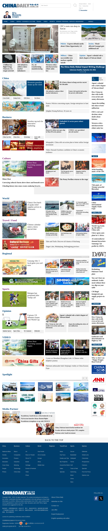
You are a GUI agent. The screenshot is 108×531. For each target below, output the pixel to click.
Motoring (16, 465)
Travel (5, 220)
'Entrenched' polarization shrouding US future (82, 212)
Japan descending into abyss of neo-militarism (78, 325)
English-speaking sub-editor (60, 518)
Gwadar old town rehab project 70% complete (69, 430)
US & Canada (41, 455)
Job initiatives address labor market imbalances (55, 92)
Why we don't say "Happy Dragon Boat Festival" (98, 360)
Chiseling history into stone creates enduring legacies (21, 186)
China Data (16, 137)
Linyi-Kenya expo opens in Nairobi (66, 270)
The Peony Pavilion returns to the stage (74, 179)
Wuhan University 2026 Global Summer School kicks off (82, 270)
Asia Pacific (41, 451)
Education (5, 461)
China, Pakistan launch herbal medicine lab (69, 427)
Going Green (16, 98)
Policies (63, 44)
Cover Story (5, 465)
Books (27, 461)
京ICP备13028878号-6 (25, 526)
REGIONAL (65, 21)
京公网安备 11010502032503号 (34, 523)
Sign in (81, 8)
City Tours (62, 455)
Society (91, 44)
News (61, 451)
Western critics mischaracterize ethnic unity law (97, 125)
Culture (6, 158)
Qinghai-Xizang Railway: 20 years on (59, 111)
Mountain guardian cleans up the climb (34, 83)
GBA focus (27, 98)
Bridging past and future (51, 172)
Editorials (37, 331)
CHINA (12, 21)
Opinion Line (85, 475)
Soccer (72, 451)
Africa (39, 461)
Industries (16, 461)
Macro (15, 451)
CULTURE (32, 21)
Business (7, 117)
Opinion (82, 55)
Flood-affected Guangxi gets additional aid (96, 46)
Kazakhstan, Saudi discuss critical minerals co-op (36, 416)
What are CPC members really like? (81, 351)
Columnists (96, 303)
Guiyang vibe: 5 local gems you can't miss (35, 263)
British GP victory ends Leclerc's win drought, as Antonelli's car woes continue (67, 304)
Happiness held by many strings (81, 172)
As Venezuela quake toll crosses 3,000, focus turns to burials (82, 204)
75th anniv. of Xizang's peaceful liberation (98, 187)
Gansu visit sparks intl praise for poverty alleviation (78, 92)
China (5, 78)
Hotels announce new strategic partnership (51, 234)
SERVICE (72, 21)
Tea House (37, 98)
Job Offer (54, 510)
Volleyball (73, 458)
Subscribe (85, 6)
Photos (4, 472)
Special (94, 156)
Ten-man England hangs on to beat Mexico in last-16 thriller (81, 304)
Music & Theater (30, 455)
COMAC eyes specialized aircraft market (76, 131)
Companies (17, 455)
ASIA (89, 4)
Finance (16, 458)
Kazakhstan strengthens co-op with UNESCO (35, 421)
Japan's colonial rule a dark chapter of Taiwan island (99, 85)
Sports (5, 289)
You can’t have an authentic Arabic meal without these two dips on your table (98, 282)
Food (14, 220)
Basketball (73, 455)
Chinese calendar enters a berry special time (33, 227)
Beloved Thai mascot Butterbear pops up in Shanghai (52, 271)
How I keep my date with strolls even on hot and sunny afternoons (55, 325)
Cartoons (84, 465)
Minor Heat (6, 179)
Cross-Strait (6, 98)
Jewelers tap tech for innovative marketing (35, 123)
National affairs (6, 451)
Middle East (41, 465)
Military (64, 55)
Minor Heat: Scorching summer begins (34, 165)
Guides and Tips (64, 458)
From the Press (86, 472)
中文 (80, 6)
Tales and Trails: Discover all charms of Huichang (63, 241)
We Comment (27, 331)
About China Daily (57, 497)
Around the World (65, 465)
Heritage (28, 465)
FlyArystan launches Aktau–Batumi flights (34, 418)
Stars (71, 482)
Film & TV (28, 458)
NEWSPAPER (78, 21)
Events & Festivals (31, 468)
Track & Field (74, 468)
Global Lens (85, 455)
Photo (27, 475)
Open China (16, 331)
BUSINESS (25, 21)
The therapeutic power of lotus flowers (67, 172)
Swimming (73, 472)
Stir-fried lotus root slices (66, 234)
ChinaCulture (96, 344)
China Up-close (7, 137)
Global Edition (83, 4)
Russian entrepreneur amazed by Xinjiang (52, 351)
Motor (72, 475)
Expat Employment (57, 514)
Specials (62, 472)
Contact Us (55, 505)
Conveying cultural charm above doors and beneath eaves (23, 182)
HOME (6, 21)
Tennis (72, 461)
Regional (7, 253)
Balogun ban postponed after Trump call (33, 295)
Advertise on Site (57, 501)
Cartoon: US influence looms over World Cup (33, 317)
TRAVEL (38, 21)
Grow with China (37, 137)
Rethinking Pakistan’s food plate (97, 271)
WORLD (19, 21)
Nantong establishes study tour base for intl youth (82, 262)
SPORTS (52, 21)
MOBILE (90, 21)
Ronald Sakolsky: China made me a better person (65, 352)
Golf (71, 465)
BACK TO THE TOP (54, 440)
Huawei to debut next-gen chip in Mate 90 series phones (55, 131)
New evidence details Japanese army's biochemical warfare (29, 50)
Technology (27, 137)
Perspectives (85, 461)
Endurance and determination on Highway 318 (98, 338)
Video (27, 472)
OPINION (58, 21)
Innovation (5, 458)
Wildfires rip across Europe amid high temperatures (66, 212)
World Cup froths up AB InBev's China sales (98, 228)
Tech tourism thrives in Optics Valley (81, 234)
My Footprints (64, 461)
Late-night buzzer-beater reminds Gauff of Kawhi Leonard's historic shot (51, 304)
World (5, 198)
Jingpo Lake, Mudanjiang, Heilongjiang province (62, 246)
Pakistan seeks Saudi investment (65, 433)
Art (26, 451)
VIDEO (45, 21)
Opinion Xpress (7, 331)
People (4, 468)
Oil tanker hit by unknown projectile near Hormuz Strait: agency (51, 213)
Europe (40, 458)
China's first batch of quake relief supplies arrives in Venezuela (34, 206)
